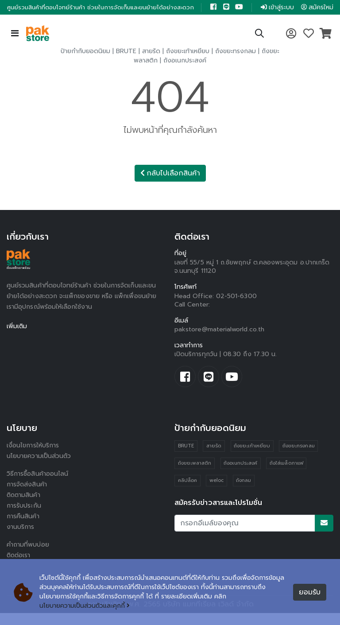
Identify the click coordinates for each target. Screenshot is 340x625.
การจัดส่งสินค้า (27, 496)
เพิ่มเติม (17, 338)
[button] (259, 46)
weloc (216, 493)
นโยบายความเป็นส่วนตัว (39, 468)
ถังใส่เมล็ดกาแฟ (286, 475)
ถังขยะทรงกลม (235, 63)
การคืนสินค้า (23, 528)
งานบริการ (21, 538)
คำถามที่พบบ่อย (28, 556)
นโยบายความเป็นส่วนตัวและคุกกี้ (84, 606)
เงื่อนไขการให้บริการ (33, 457)
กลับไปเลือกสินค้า (170, 185)
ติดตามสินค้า (24, 507)
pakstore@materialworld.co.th (219, 341)
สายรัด (151, 63)
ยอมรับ (310, 592)
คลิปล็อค (187, 493)
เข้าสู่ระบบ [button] (270, 13)
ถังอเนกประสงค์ (184, 72)
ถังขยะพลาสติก (195, 475)
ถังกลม (243, 493)
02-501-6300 (236, 308)
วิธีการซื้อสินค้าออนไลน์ (37, 485)
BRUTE (126, 63)
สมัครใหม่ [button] (312, 13)
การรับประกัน (24, 517)
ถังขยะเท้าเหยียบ (187, 63)
